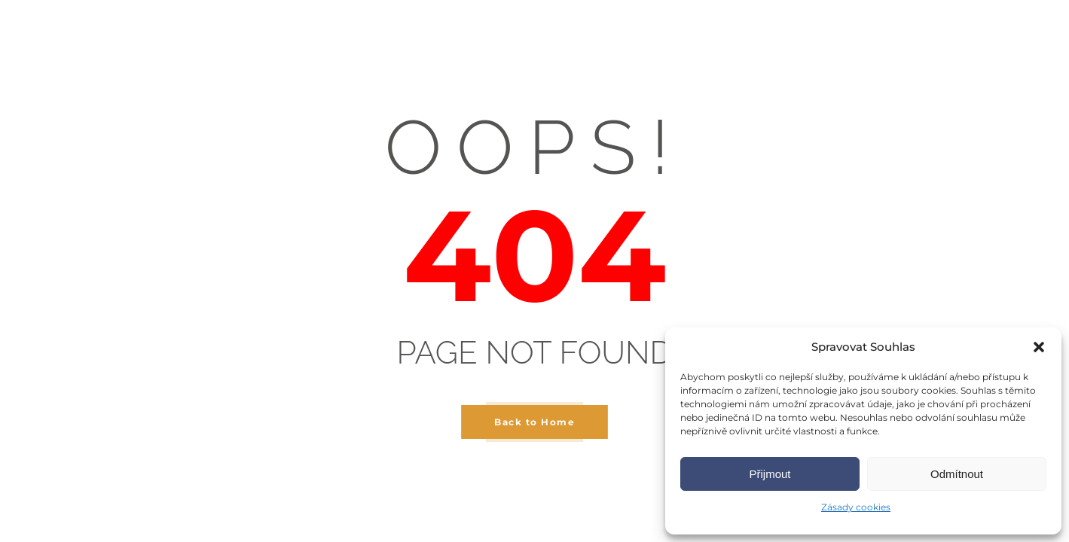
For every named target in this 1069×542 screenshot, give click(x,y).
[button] (1038, 347)
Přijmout (769, 473)
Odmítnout (956, 473)
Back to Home (534, 422)
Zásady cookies (855, 507)
